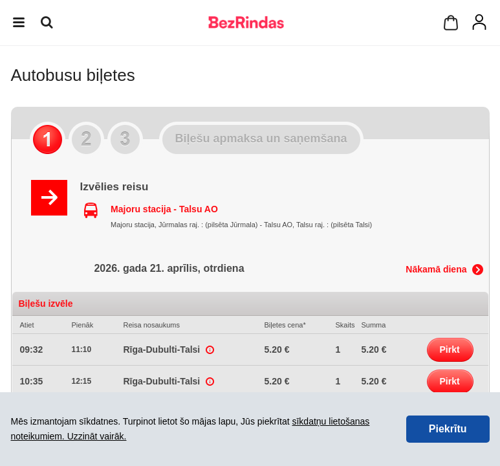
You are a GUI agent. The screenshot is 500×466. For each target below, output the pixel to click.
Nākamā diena (436, 269)
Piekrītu (448, 428)
